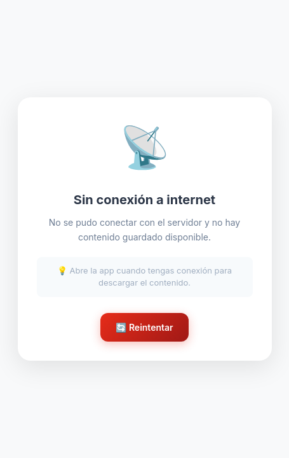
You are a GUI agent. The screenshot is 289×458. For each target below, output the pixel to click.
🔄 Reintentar (144, 327)
